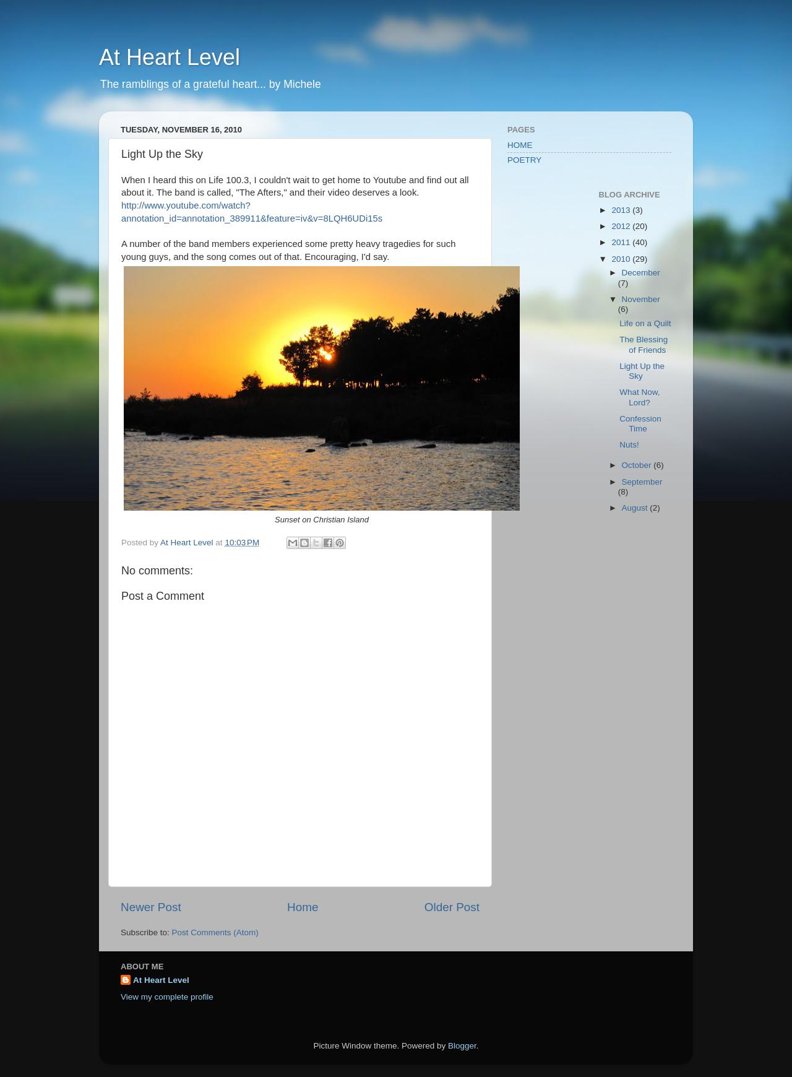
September (642, 482)
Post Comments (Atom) (215, 932)
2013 (621, 210)
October (638, 465)
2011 (621, 242)
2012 (621, 226)
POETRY (524, 160)
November (641, 299)
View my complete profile (167, 996)
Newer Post (151, 907)
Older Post (452, 907)
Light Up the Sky (642, 371)
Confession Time (640, 423)
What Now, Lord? (639, 397)
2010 (621, 259)
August (636, 508)
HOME (520, 145)
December (641, 272)
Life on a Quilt (645, 323)
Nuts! (629, 444)
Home (302, 907)
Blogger (462, 1045)
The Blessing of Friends (643, 344)
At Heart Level (169, 57)
